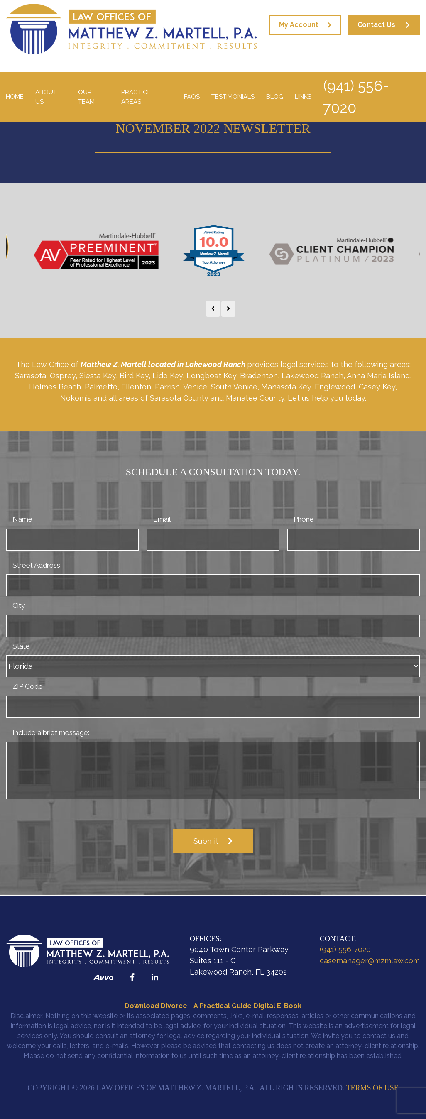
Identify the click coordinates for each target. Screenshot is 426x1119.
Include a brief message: (50, 732)
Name (22, 519)
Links (303, 96)
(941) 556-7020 (356, 96)
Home (15, 96)
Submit (205, 841)
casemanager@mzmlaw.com (370, 960)
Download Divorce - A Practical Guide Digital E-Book (213, 1006)
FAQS (192, 96)
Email (162, 519)
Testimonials (233, 96)
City (18, 605)
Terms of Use (372, 1088)
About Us (46, 96)
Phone (304, 519)
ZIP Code (27, 686)
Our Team (86, 96)
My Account (298, 25)
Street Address (36, 565)
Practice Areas (136, 96)
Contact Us (376, 25)
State (21, 646)
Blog (274, 96)
